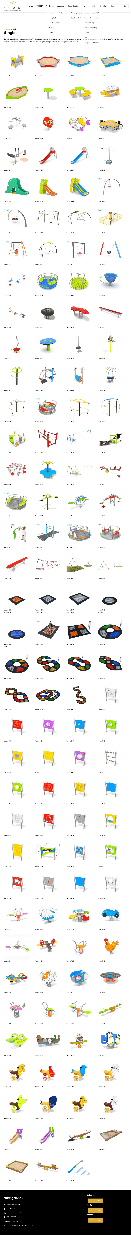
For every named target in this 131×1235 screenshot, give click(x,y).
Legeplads (7, 29)
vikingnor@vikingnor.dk (14, 1213)
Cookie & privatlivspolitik (11, 1221)
